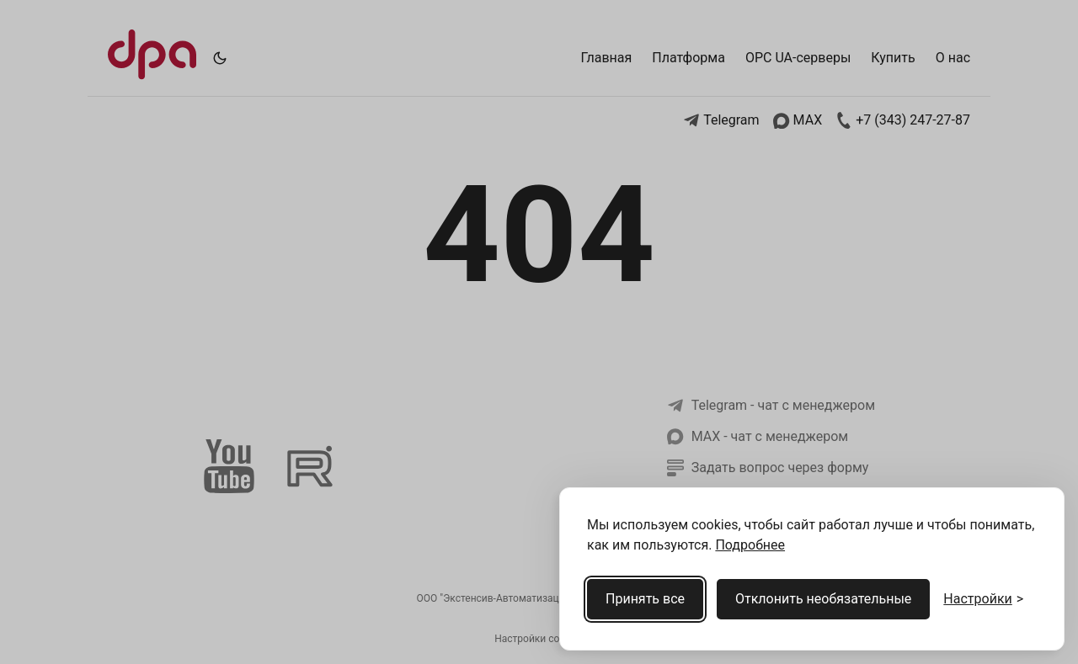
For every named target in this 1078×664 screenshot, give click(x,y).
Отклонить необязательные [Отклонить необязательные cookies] (823, 599)
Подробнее (750, 545)
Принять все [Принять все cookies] (645, 599)
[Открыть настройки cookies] (983, 599)
